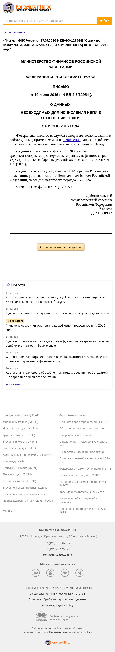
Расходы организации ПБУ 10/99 (80, 475)
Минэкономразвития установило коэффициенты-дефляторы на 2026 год (55, 327)
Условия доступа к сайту (57, 605)
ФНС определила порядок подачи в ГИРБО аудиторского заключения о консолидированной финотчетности (56, 359)
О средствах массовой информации (82, 452)
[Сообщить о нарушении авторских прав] (57, 616)
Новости (18, 285)
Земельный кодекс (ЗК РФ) (20, 468)
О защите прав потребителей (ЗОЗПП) (83, 422)
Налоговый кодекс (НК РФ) (20, 428)
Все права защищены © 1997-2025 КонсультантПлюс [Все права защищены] (57, 587)
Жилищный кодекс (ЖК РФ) (20, 422)
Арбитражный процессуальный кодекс (28, 454)
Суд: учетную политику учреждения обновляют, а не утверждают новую (57, 313)
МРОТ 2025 (10, 511)
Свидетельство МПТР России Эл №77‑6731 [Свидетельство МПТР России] (57, 593)
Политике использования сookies (70, 632)
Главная (7, 31)
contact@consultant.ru (57, 554)
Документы (20, 31)
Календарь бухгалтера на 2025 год (81, 492)
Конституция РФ (13, 461)
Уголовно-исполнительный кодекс (25, 487)
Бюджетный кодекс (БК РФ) (20, 448)
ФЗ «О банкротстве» (72, 415)
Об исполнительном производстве (81, 428)
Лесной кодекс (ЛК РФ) (17, 474)
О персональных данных (75, 435)
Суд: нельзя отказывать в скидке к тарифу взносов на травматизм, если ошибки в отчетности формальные (57, 343)
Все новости (13, 384)
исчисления (71, 140)
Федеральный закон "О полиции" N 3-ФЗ (85, 468)
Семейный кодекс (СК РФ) (19, 481)
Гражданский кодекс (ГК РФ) (21, 415)
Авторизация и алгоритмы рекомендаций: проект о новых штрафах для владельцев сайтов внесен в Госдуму (55, 299)
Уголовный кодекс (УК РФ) (20, 441)
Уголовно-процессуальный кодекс (25, 494)
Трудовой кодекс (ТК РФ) (19, 435)
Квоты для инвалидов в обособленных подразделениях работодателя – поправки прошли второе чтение (57, 374)
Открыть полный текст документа (60, 247)
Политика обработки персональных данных (57, 599)
